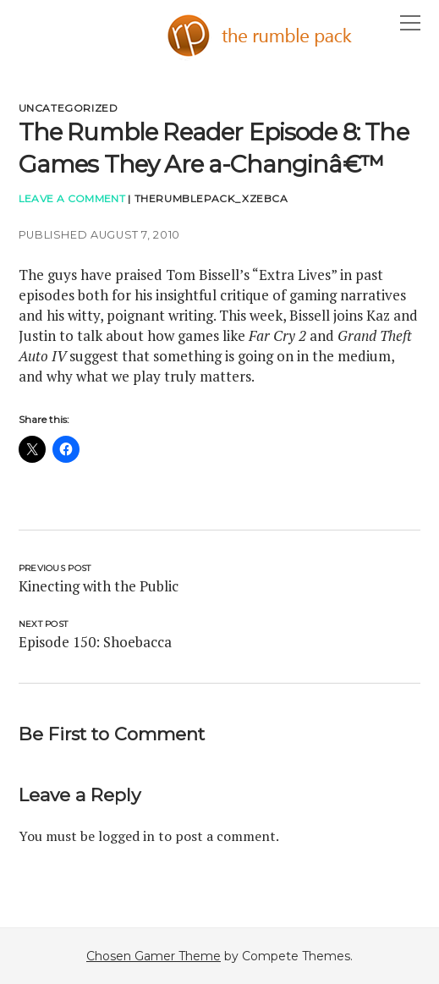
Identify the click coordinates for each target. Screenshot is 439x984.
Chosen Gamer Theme (153, 956)
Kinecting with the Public (98, 586)
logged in (126, 836)
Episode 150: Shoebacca (95, 641)
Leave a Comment (72, 198)
